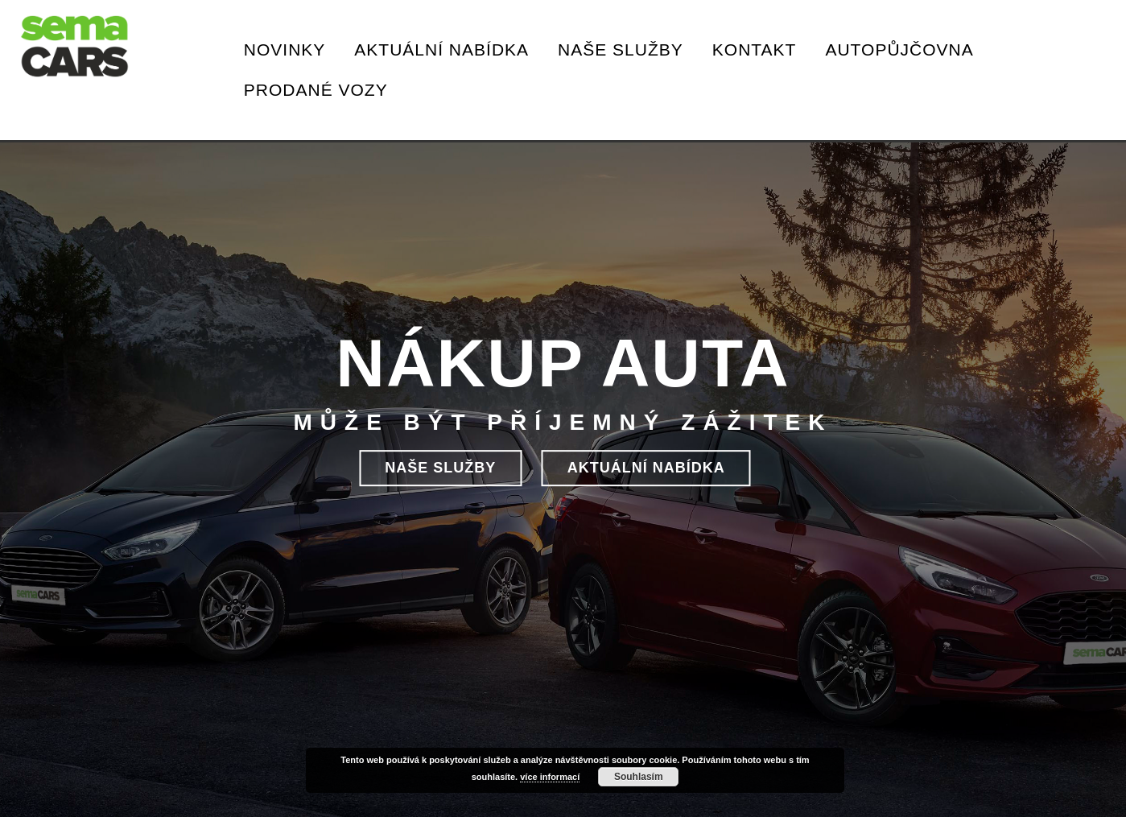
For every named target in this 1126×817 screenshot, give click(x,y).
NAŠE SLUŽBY (440, 468)
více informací (549, 777)
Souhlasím (638, 776)
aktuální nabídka (646, 468)
